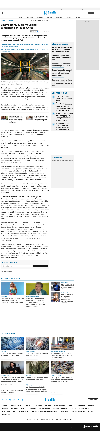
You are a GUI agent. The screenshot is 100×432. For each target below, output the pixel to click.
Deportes (32, 408)
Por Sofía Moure (55, 392)
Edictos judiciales (78, 411)
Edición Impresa (44, 408)
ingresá (96, 12)
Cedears (71, 160)
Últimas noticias (16, 406)
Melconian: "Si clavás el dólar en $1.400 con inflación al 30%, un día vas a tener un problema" (12, 380)
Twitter (2, 399)
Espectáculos (84, 408)
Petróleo (48, 9)
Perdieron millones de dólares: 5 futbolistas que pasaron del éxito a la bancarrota (67, 286)
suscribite (91, 12)
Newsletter (93, 400)
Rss (14, 411)
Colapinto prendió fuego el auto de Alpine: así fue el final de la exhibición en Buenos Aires (62, 73)
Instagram (10, 400)
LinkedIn (14, 400)
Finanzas (40, 17)
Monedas (54, 160)
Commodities (65, 160)
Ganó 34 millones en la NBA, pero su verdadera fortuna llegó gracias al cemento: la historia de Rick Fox (67, 299)
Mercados (71, 406)
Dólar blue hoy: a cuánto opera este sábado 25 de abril (37, 379)
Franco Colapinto (81, 9)
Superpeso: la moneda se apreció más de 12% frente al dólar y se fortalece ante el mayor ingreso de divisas (64, 106)
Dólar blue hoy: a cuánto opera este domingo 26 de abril (61, 57)
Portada (5, 406)
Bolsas (59, 160)
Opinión (69, 17)
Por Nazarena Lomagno (6, 384)
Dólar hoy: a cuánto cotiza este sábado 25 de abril (12, 391)
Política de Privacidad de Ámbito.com (44, 411)
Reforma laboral (70, 9)
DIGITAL (33, 419)
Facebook (6, 400)
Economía (30, 17)
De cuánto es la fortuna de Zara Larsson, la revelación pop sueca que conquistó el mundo (12, 300)
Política (49, 17)
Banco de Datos (59, 406)
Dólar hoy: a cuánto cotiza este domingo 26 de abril (61, 65)
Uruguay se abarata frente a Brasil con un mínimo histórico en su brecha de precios (62, 380)
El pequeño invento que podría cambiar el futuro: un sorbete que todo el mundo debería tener (41, 118)
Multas (90, 411)
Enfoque (28, 9)
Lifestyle (5, 408)
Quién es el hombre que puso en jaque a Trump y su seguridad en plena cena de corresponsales (64, 117)
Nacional (14, 408)
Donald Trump (20, 9)
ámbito (3, 20)
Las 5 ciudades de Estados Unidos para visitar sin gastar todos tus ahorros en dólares (36, 389)
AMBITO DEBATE (64, 419)
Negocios (59, 17)
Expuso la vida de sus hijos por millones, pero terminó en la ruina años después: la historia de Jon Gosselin (16, 119)
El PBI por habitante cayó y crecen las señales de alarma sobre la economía (63, 126)
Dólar (12, 9)
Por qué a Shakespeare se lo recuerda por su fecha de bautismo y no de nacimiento (62, 49)
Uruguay (78, 17)
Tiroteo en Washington (58, 9)
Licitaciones (6, 414)
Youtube (18, 399)
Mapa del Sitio (23, 411)
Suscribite (41, 266)
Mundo (23, 408)
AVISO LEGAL (64, 411)
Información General (60, 408)
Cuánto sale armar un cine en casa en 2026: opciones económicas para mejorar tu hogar (62, 83)
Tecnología (6, 411)
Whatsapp (22, 400)
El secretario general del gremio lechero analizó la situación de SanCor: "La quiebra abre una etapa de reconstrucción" (35, 302)
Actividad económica (38, 9)
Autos (74, 408)
